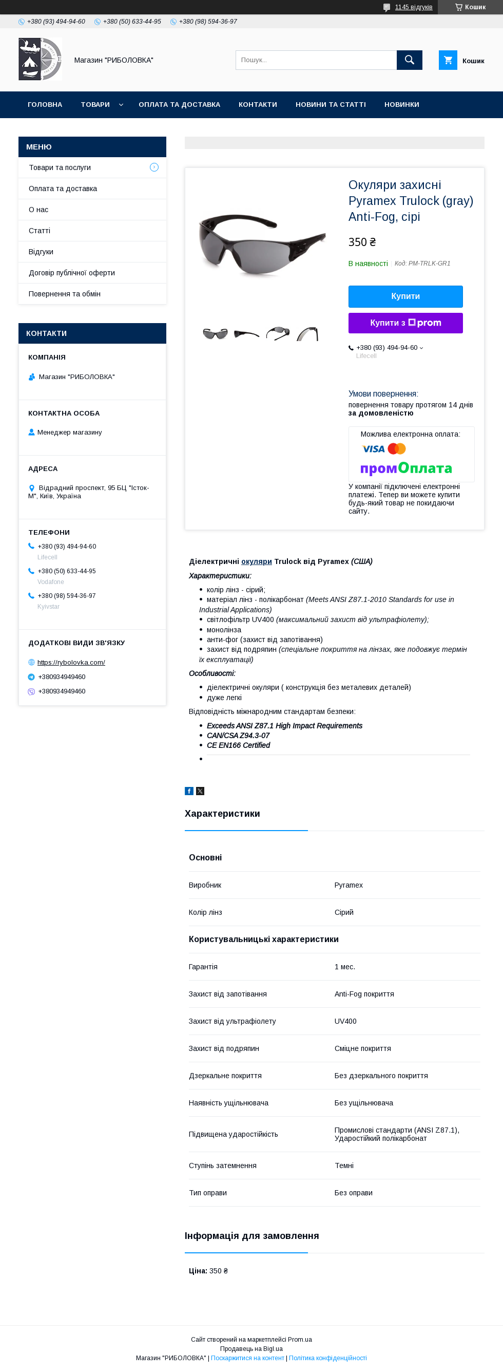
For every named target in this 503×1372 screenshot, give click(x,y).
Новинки (401, 104)
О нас (38, 209)
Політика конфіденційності (328, 1358)
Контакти (258, 104)
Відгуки (41, 252)
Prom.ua (300, 1339)
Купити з (405, 323)
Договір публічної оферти (72, 273)
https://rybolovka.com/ (71, 662)
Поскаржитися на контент (247, 1358)
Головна (45, 104)
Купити (406, 296)
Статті (39, 231)
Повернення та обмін (65, 294)
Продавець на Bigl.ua (251, 1348)
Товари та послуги (60, 167)
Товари (95, 104)
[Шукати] (409, 60)
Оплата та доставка (179, 104)
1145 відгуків (414, 7)
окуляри (256, 561)
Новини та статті (331, 104)
